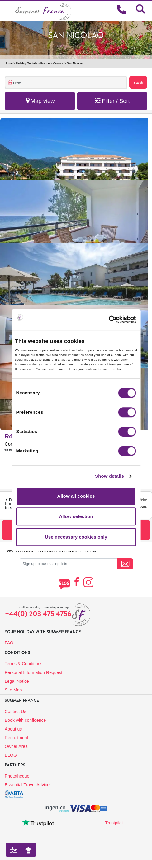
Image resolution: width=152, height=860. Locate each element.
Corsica (58, 63)
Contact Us (15, 711)
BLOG (11, 755)
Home (9, 63)
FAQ (9, 642)
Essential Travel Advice (27, 784)
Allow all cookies (76, 496)
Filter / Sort (112, 101)
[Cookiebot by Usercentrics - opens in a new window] (117, 319)
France (45, 63)
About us (13, 728)
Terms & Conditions (23, 663)
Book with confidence (25, 720)
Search (138, 82)
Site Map (13, 689)
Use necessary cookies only (76, 537)
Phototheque (17, 776)
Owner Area (16, 746)
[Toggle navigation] (7, 10)
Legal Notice (17, 681)
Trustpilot (114, 822)
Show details (109, 476)
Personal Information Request (33, 672)
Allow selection (76, 516)
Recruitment (16, 737)
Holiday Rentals (26, 63)
